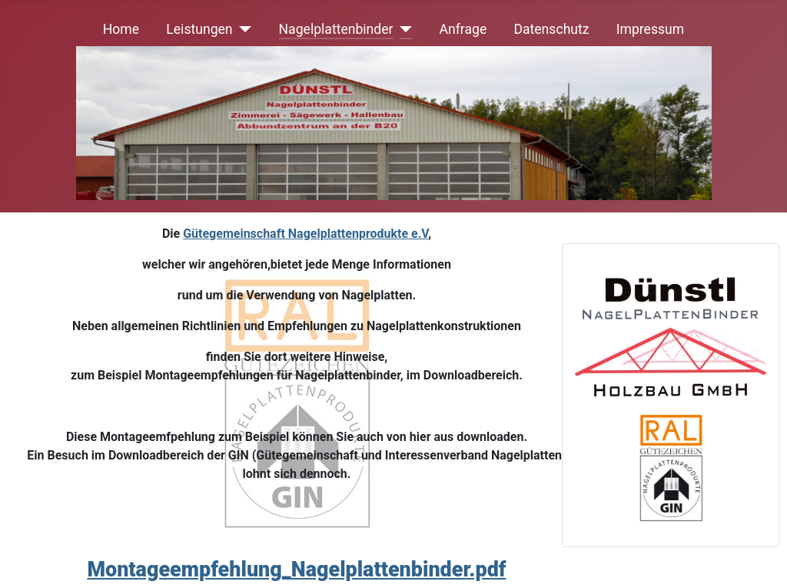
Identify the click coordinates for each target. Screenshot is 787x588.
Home (121, 29)
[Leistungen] (242, 29)
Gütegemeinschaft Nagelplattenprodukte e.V (305, 233)
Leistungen (199, 29)
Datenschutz (551, 29)
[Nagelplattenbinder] (403, 29)
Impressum (650, 29)
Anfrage (463, 29)
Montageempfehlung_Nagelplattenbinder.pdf (296, 569)
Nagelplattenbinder (336, 29)
